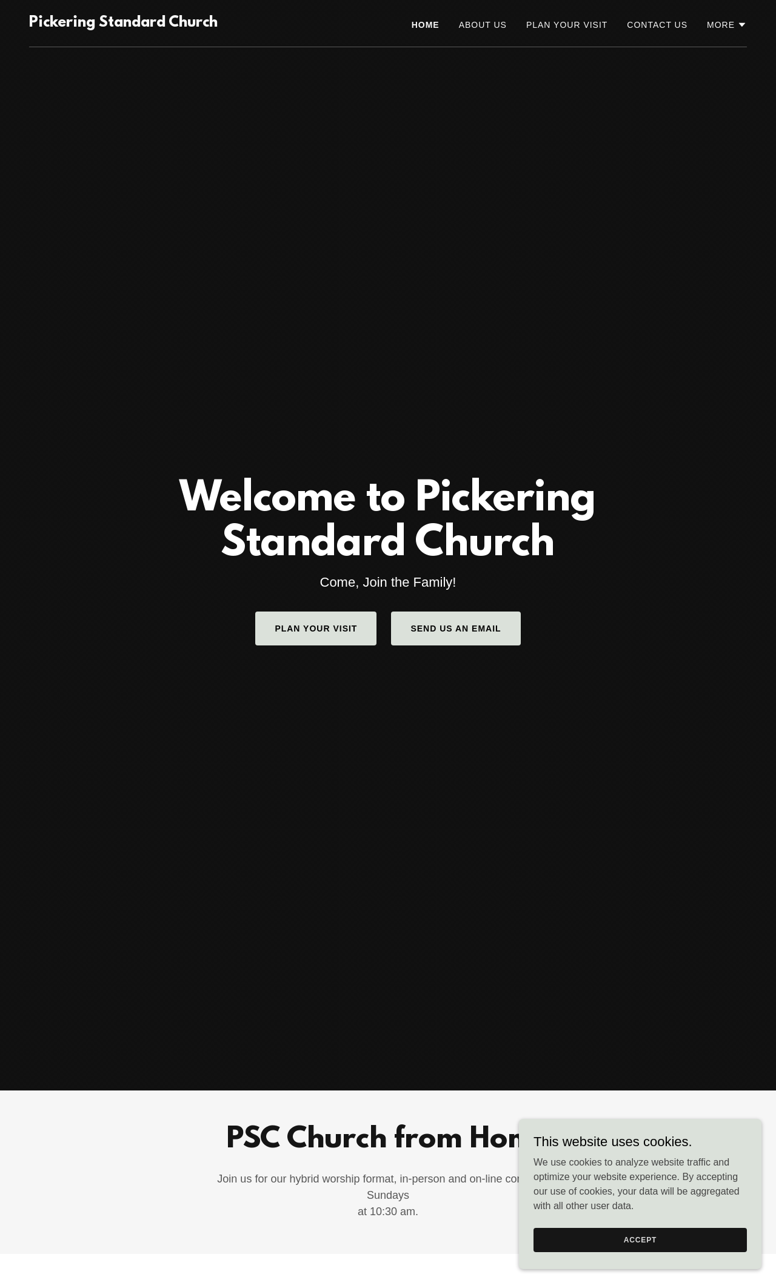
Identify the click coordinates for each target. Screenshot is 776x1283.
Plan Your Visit (316, 628)
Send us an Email (455, 628)
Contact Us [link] (657, 25)
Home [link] (426, 25)
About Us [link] (483, 25)
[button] (727, 25)
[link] (123, 23)
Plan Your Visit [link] (566, 25)
